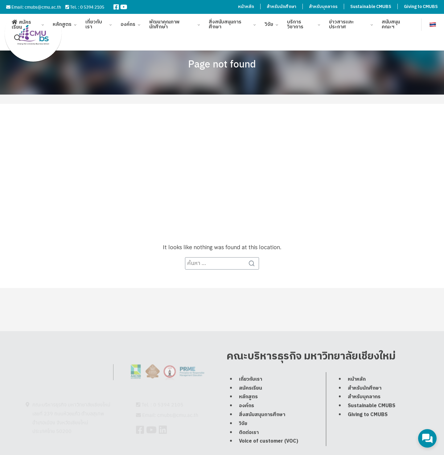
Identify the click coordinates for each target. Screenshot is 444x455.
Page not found (222, 63)
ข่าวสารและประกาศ (341, 21)
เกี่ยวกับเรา (93, 21)
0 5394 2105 (92, 7)
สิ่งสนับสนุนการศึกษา (225, 21)
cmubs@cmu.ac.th (43, 7)
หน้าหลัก (246, 6)
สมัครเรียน (21, 21)
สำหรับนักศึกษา (281, 6)
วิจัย (269, 21)
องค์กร (128, 21)
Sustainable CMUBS (370, 6)
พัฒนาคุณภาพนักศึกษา (164, 21)
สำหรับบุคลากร (323, 6)
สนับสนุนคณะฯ (391, 21)
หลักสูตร (62, 21)
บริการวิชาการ (295, 21)
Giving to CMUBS (421, 6)
